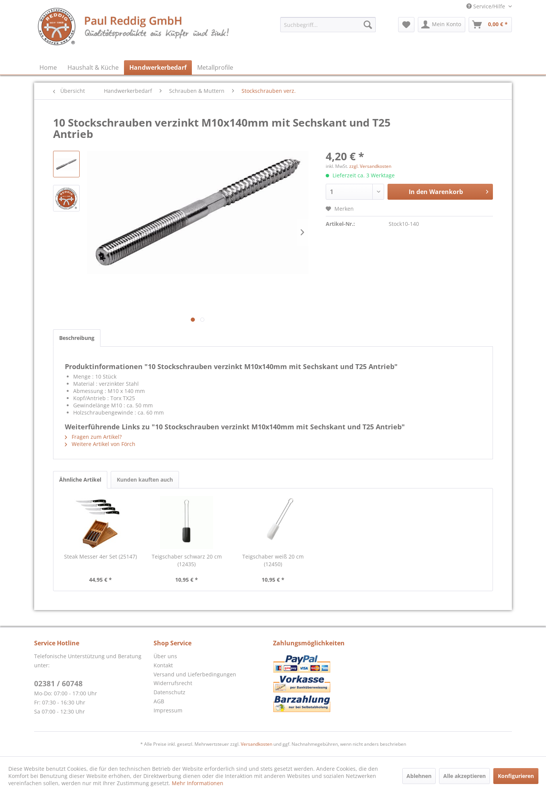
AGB (159, 701)
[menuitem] (328, 24)
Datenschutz (169, 692)
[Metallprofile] (215, 67)
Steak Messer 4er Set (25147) (100, 556)
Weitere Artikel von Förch (100, 444)
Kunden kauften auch (145, 479)
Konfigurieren (516, 775)
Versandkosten (256, 744)
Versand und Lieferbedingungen (195, 674)
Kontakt (163, 665)
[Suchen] (368, 24)
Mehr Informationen (197, 783)
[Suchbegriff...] (328, 24)
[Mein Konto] (441, 24)
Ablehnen (418, 775)
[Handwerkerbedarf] (158, 67)
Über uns (165, 656)
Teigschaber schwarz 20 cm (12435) (187, 560)
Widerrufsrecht (173, 683)
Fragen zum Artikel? (93, 436)
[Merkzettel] (406, 24)
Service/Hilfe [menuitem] (486, 6)
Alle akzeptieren (464, 775)
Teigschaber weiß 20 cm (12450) (273, 560)
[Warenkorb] (490, 24)
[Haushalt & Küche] (93, 67)
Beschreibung (76, 337)
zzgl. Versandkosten (370, 166)
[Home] (48, 67)
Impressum (168, 710)
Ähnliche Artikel (80, 479)
